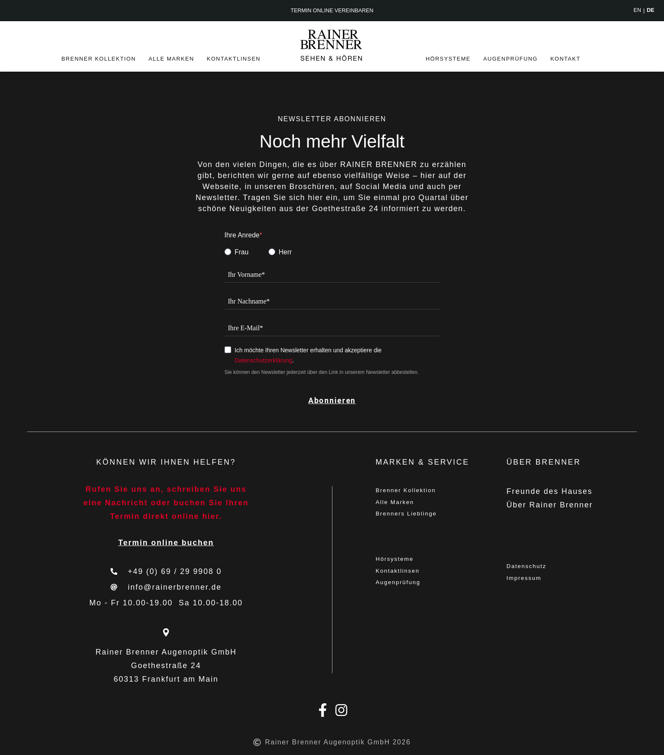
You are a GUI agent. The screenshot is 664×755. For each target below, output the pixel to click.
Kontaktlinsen (233, 59)
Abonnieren (332, 400)
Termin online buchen (166, 542)
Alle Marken (171, 59)
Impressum (529, 581)
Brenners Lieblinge (415, 518)
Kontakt (566, 59)
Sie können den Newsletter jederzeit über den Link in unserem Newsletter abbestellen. (321, 372)
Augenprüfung (510, 59)
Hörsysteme (448, 59)
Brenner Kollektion (98, 59)
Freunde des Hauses (549, 491)
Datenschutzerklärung (263, 360)
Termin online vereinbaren (332, 11)
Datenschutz (532, 567)
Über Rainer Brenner (549, 505)
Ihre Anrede (242, 235)
